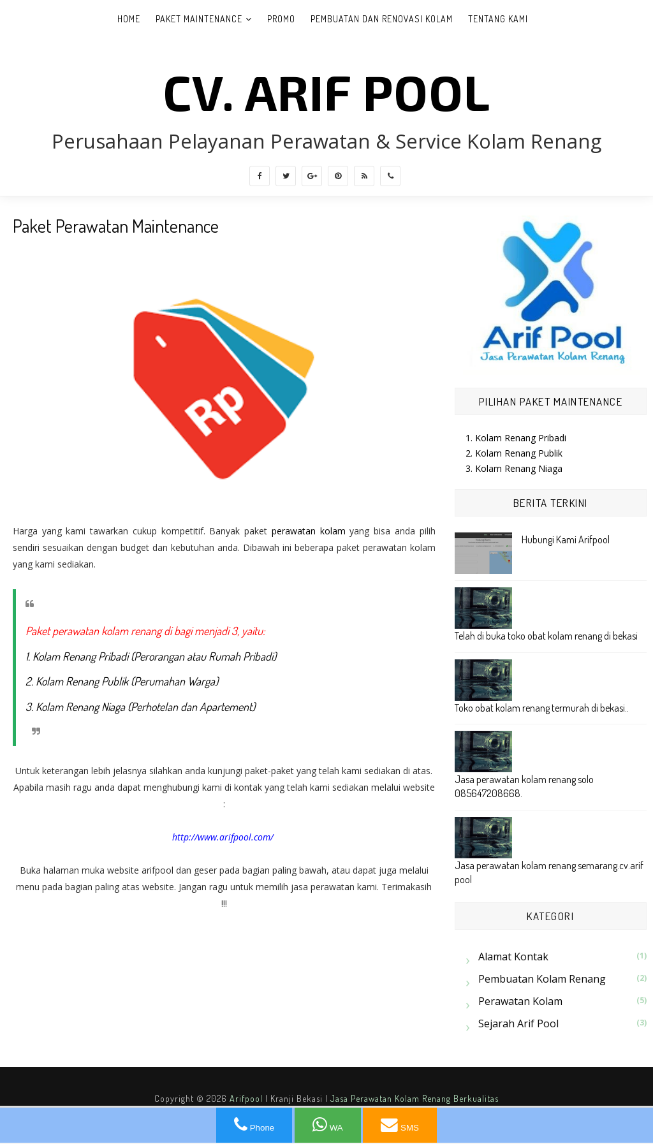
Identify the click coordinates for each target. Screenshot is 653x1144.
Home (128, 18)
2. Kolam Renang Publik (514, 453)
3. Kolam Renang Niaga (514, 468)
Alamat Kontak (513, 957)
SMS (400, 1125)
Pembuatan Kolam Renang (542, 979)
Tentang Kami (498, 18)
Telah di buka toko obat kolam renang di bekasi (546, 635)
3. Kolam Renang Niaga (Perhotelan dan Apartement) (140, 707)
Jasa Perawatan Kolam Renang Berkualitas (414, 1098)
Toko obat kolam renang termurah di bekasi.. (542, 707)
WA (327, 1125)
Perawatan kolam (520, 1001)
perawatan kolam (309, 531)
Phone (254, 1125)
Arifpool (246, 1098)
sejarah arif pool (518, 1023)
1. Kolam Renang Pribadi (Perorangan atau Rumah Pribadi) (151, 656)
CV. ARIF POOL (326, 91)
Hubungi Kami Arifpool (566, 539)
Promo (281, 18)
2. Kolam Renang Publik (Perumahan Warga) (122, 681)
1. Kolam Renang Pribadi (516, 438)
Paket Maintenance (199, 18)
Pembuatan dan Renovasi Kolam (382, 18)
